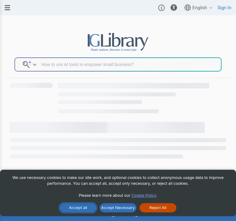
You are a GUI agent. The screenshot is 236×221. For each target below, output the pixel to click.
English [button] (198, 7)
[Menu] (7, 7)
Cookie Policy (144, 195)
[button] (161, 7)
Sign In (224, 7)
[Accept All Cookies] (78, 207)
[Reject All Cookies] (158, 207)
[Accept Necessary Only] (118, 207)
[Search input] (128, 64)
